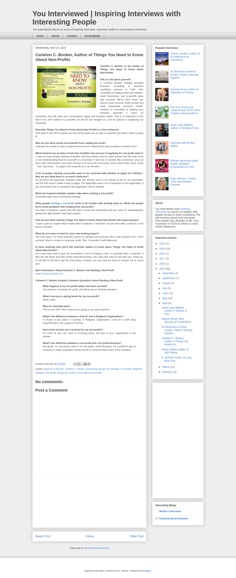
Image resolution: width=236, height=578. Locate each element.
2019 (162, 248)
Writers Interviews (170, 511)
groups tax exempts (108, 368)
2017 (162, 258)
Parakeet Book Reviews (173, 518)
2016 (162, 263)
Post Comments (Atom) (96, 548)
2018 (162, 253)
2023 (162, 243)
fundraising (91, 368)
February (167, 371)
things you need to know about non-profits (79, 372)
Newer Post (42, 536)
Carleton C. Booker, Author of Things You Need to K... (175, 341)
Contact (72, 35)
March (166, 366)
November (168, 273)
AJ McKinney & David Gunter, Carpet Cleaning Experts (184, 74)
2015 (162, 268)
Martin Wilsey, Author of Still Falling (175, 351)
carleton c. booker (74, 368)
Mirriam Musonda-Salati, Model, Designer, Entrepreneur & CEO (185, 163)
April (165, 303)
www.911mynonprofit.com (49, 273)
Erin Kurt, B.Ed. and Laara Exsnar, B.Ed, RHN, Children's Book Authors (186, 110)
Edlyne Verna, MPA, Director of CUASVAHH (176, 320)
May (165, 298)
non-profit (126, 368)
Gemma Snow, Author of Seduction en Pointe (185, 91)
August (166, 283)
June (165, 293)
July (165, 288)
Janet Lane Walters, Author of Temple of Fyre (185, 126)
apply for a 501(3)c (54, 368)
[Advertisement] (89, 502)
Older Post (136, 536)
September (169, 278)
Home (40, 35)
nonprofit (137, 368)
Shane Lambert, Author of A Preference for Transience (185, 56)
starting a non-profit (62, 203)
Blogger (147, 570)
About (55, 35)
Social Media (92, 35)
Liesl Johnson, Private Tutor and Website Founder (183, 181)
